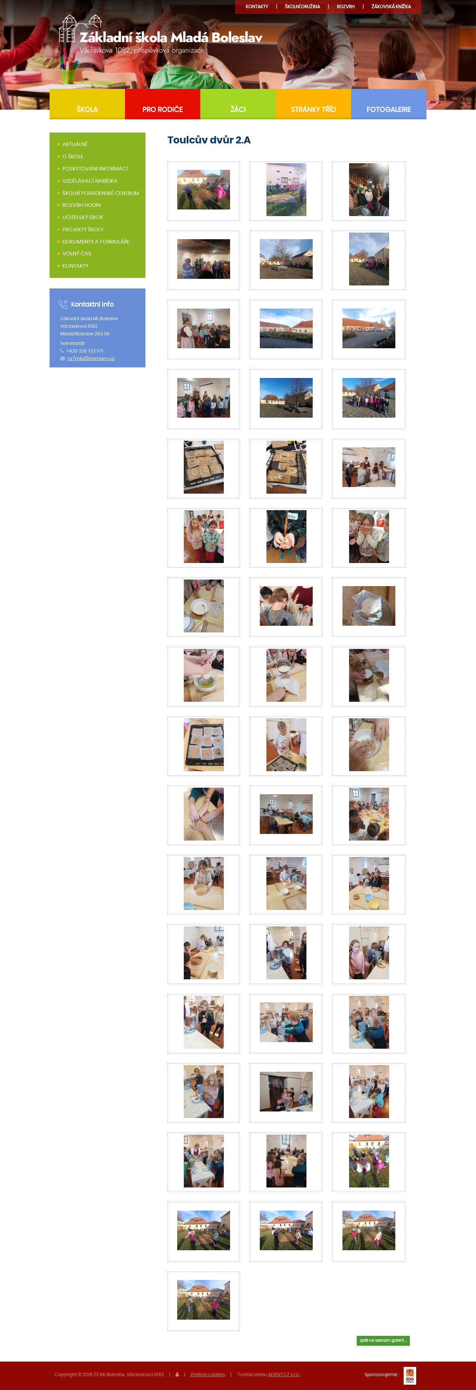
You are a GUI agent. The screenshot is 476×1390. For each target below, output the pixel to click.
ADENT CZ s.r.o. (283, 1374)
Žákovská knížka (391, 6)
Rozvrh (346, 6)
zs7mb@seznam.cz (91, 358)
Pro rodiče (162, 109)
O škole (72, 156)
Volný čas (76, 254)
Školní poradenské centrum (100, 193)
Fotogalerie (389, 109)
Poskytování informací (95, 168)
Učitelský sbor (82, 217)
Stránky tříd (313, 109)
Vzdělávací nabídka (89, 181)
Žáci (238, 109)
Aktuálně (75, 144)
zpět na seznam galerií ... (383, 1340)
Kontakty (257, 6)
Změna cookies (207, 1374)
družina (302, 6)
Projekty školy (82, 229)
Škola (87, 109)
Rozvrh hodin (81, 205)
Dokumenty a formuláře (96, 241)
